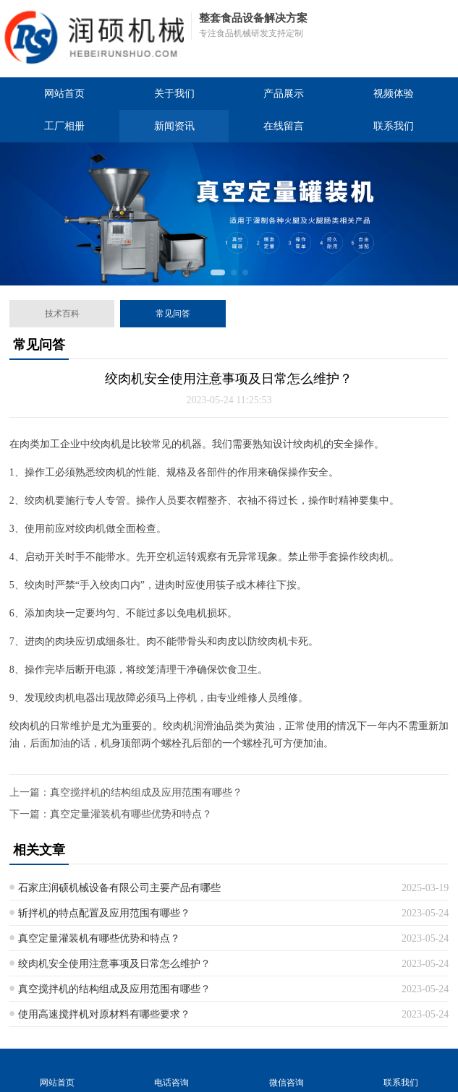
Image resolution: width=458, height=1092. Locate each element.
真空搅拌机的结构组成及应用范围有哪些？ (146, 792)
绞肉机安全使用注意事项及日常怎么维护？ (114, 963)
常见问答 (173, 314)
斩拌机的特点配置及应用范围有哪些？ (104, 913)
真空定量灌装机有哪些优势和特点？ (131, 814)
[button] (218, 272)
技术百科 (62, 314)
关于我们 (174, 93)
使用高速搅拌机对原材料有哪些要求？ (104, 1014)
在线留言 (283, 126)
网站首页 (64, 93)
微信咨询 (286, 1070)
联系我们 (393, 126)
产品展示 (283, 93)
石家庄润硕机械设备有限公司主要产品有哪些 (119, 887)
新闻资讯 (174, 126)
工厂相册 (64, 126)
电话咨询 (171, 1070)
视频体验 (393, 93)
